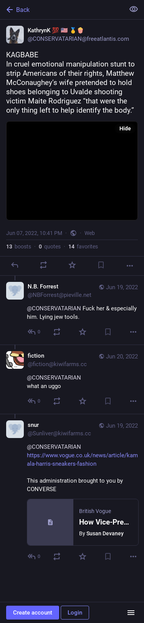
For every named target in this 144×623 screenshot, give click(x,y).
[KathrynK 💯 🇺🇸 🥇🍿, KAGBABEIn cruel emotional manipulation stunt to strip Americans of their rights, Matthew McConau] (72, 148)
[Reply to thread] (34, 331)
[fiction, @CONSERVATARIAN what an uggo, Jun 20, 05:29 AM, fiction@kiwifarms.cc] (72, 379)
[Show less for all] (133, 9)
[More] (129, 265)
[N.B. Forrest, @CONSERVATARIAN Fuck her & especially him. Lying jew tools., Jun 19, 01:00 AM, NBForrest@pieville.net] (72, 310)
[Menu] (131, 612)
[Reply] (14, 265)
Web (89, 233)
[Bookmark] (101, 265)
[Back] (61, 9)
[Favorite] (72, 265)
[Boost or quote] (43, 265)
